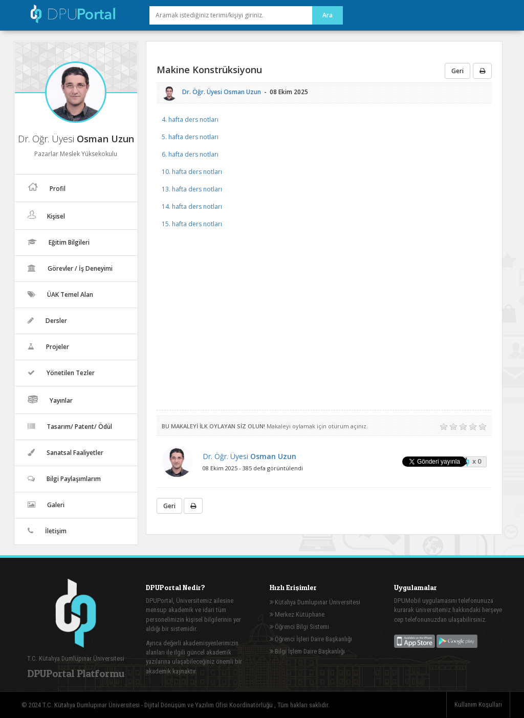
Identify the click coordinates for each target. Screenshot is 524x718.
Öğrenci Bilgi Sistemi (299, 626)
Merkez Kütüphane (297, 614)
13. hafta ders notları (192, 189)
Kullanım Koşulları (478, 704)
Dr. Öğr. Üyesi (221, 92)
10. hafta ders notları (192, 171)
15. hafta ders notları (192, 224)
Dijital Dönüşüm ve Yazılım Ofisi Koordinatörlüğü (209, 705)
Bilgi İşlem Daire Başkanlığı (307, 651)
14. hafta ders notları (192, 206)
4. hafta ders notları (190, 119)
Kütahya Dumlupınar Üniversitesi (315, 602)
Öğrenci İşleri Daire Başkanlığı (311, 639)
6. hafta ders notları (190, 154)
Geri (457, 71)
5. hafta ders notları (190, 137)
